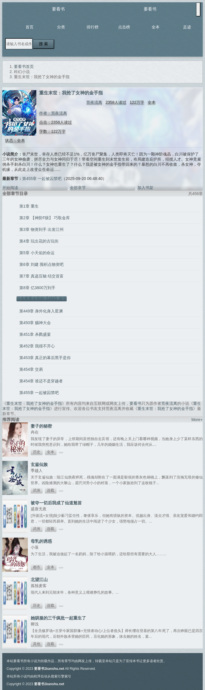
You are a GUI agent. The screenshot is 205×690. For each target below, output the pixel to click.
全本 (156, 27)
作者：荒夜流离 (53, 113)
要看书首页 (24, 66)
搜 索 (43, 44)
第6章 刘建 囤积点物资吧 (41, 264)
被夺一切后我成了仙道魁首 (56, 502)
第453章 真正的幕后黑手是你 (45, 357)
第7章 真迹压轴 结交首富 (41, 276)
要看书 (58, 9)
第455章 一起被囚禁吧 (42, 178)
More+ (197, 419)
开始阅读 (10, 187)
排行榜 (93, 27)
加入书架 (145, 187)
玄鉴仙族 (39, 464)
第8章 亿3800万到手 (37, 287)
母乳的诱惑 (41, 541)
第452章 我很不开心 (37, 346)
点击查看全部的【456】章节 (41, 298)
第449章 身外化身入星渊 (41, 311)
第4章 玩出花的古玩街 (38, 241)
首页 (30, 27)
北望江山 (39, 579)
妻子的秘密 (41, 426)
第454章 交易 (31, 369)
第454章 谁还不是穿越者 (41, 381)
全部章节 (78, 187)
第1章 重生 (29, 206)
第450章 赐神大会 (35, 322)
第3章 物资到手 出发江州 (41, 229)
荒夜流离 (94, 102)
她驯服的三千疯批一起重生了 (58, 618)
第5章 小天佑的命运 (37, 252)
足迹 (187, 27)
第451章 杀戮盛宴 (35, 334)
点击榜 (124, 27)
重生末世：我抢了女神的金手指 (34, 403)
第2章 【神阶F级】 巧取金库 (44, 218)
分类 (61, 27)
